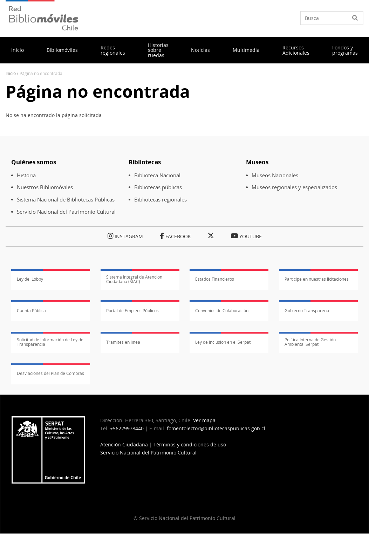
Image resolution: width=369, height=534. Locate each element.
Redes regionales (113, 50)
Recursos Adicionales (295, 50)
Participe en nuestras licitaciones (317, 279)
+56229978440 (127, 428)
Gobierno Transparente (307, 310)
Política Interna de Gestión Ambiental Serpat (310, 342)
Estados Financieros (214, 279)
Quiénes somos (33, 162)
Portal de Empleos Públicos (132, 310)
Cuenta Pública (31, 310)
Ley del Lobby (30, 279)
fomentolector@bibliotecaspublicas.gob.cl (216, 428)
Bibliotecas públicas (158, 187)
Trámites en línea (123, 342)
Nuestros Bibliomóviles (45, 187)
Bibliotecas (145, 162)
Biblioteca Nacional (157, 175)
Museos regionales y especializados (294, 187)
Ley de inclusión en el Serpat (223, 342)
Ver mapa (204, 420)
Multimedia (246, 50)
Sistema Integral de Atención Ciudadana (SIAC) (134, 279)
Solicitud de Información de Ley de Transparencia (50, 342)
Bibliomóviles (62, 50)
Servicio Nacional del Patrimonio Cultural (66, 211)
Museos (257, 162)
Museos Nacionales (275, 175)
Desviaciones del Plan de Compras (50, 373)
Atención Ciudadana (124, 444)
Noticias (200, 50)
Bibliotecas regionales (160, 199)
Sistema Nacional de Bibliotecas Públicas (66, 199)
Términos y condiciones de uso (189, 444)
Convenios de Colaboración (221, 310)
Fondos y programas (345, 50)
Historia (26, 175)
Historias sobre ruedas (158, 50)
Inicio (17, 50)
